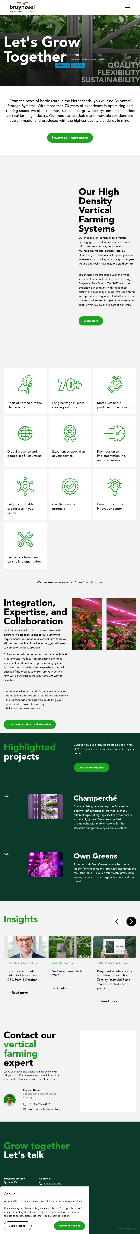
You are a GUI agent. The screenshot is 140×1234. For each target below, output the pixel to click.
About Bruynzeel (93, 582)
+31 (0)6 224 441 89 (37, 1104)
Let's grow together (91, 767)
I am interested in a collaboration (30, 724)
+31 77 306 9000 (50, 1183)
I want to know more (70, 137)
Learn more (91, 320)
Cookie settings (18, 1225)
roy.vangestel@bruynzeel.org (41, 1109)
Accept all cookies (69, 1225)
